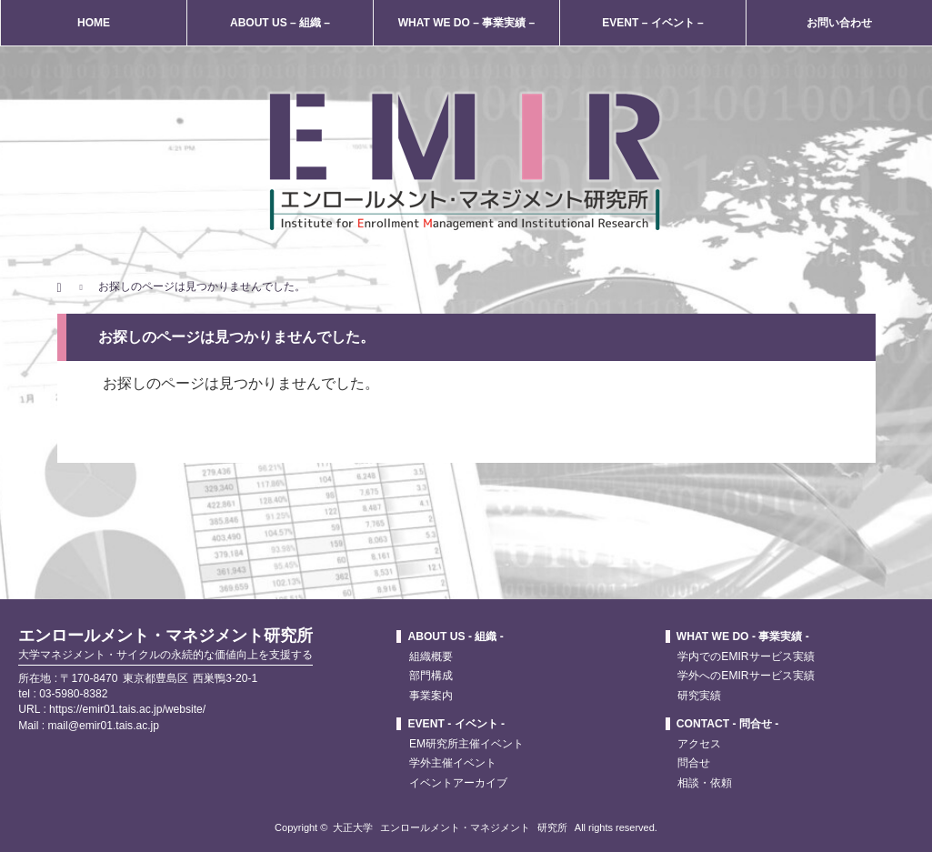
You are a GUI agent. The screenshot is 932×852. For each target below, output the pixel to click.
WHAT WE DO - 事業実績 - (742, 636)
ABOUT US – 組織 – (280, 22)
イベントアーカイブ (458, 783)
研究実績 (699, 695)
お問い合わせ (839, 22)
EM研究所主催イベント (466, 743)
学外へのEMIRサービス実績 (745, 675)
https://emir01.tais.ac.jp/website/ (127, 709)
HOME (93, 22)
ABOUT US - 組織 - (455, 636)
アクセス (699, 743)
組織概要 (431, 656)
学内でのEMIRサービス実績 (745, 656)
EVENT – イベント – (652, 22)
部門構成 (431, 675)
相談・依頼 (704, 783)
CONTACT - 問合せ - (727, 723)
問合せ (693, 763)
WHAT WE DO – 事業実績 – (466, 22)
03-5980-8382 (73, 693)
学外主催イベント (452, 763)
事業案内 (431, 695)
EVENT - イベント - (455, 723)
